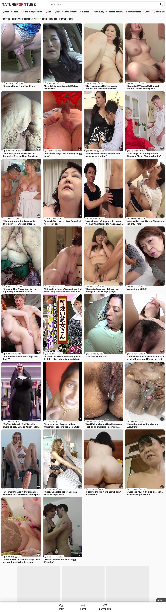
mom (6, 11)
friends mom (71, 11)
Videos (83, 609)
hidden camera (116, 11)
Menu (159, 600)
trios (148, 11)
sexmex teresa (134, 11)
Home (61, 609)
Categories (105, 609)
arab (49, 11)
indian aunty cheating (32, 11)
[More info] (38, 81)
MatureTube (18, 4)
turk (58, 11)
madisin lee (161, 11)
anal (16, 11)
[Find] (161, 4)
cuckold (85, 11)
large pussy (99, 11)
